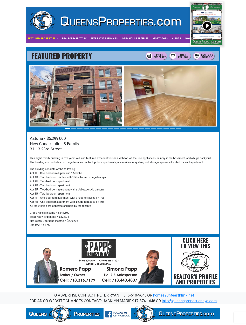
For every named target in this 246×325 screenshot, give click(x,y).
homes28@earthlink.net (173, 295)
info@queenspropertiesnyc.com (189, 301)
